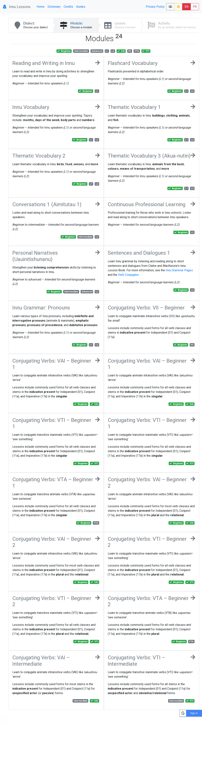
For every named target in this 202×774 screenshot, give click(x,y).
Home (41, 6)
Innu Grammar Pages (179, 270)
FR (195, 6)
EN (186, 6)
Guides (80, 6)
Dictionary (54, 6)
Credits (68, 6)
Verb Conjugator (128, 275)
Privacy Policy (155, 6)
